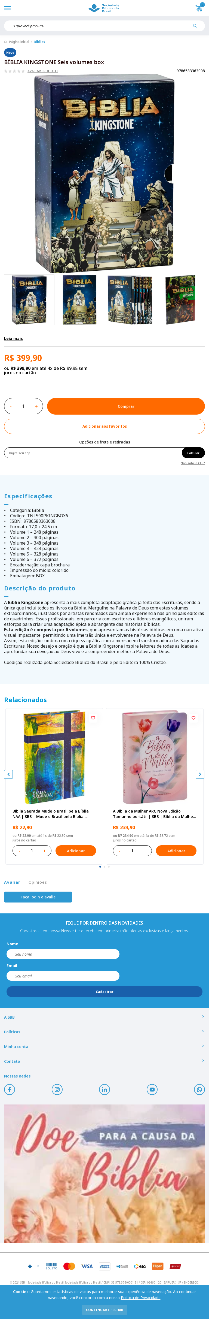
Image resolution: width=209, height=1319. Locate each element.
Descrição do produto (39, 588)
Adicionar (76, 850)
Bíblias (39, 42)
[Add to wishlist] (104, 426)
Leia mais (13, 338)
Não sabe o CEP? (193, 462)
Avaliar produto (42, 71)
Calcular (193, 453)
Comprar (126, 406)
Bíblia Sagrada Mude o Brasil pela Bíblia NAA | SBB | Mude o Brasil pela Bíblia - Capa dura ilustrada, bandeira (51, 813)
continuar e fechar (104, 1310)
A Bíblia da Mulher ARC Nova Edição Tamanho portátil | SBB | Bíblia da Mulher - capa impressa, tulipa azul (154, 813)
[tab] (100, 867)
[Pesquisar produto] (197, 28)
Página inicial (19, 42)
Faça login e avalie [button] (38, 897)
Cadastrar (104, 991)
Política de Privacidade (141, 1297)
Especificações (28, 496)
